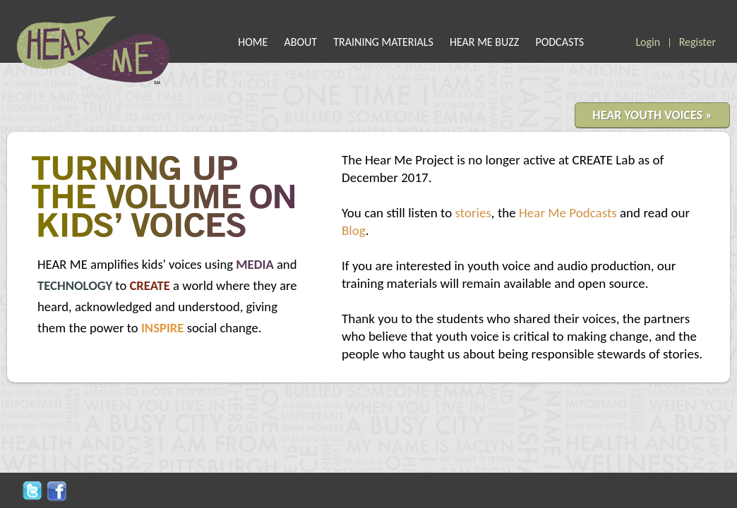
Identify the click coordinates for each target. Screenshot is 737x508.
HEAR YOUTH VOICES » (652, 115)
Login (647, 42)
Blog (354, 230)
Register (697, 42)
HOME (253, 42)
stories (473, 213)
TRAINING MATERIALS (383, 42)
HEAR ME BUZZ (484, 42)
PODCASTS (559, 42)
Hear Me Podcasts (568, 213)
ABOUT (301, 42)
